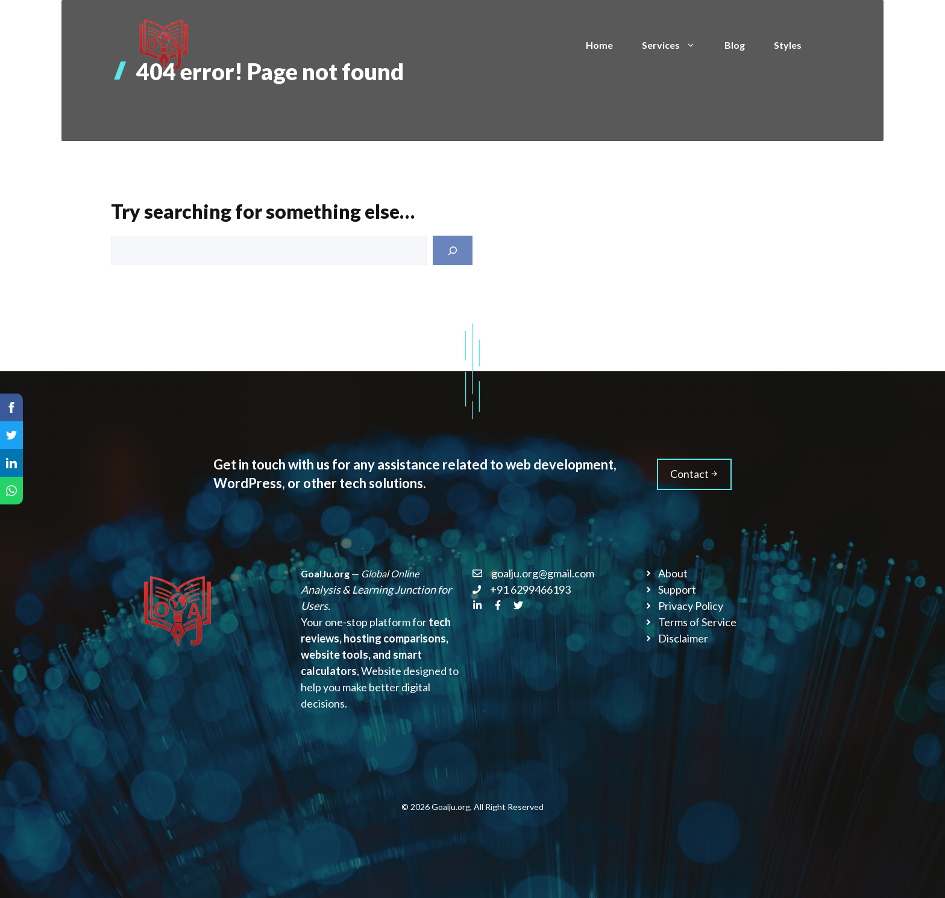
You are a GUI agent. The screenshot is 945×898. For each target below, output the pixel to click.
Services (676, 45)
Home (599, 45)
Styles (788, 45)
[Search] (452, 250)
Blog (734, 45)
